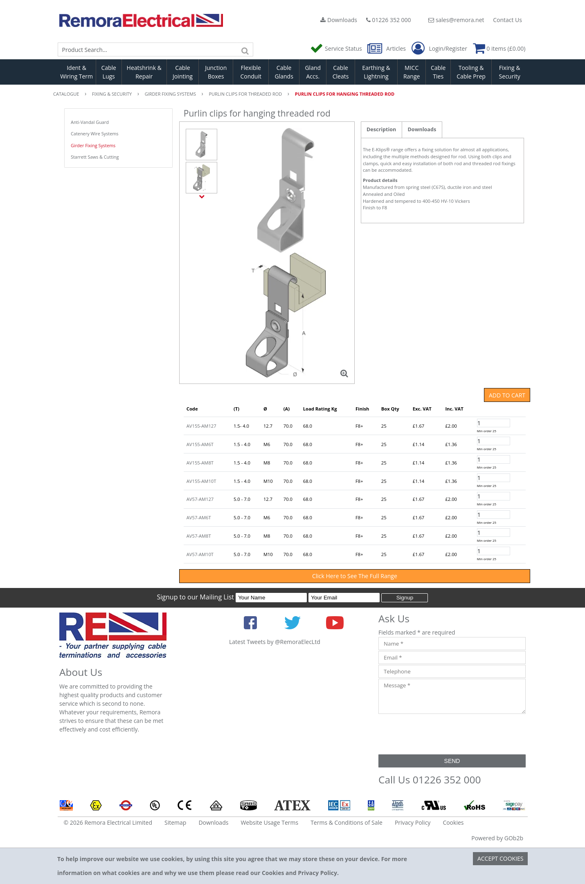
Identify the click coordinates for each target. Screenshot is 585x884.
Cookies (453, 822)
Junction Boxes (216, 72)
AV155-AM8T (200, 463)
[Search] (245, 49)
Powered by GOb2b (497, 838)
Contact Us (507, 20)
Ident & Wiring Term (76, 72)
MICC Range (411, 72)
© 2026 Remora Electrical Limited (108, 822)
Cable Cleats (341, 72)
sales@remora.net (456, 20)
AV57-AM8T (199, 536)
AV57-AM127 (200, 499)
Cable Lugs (108, 72)
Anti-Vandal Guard (90, 122)
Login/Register (439, 49)
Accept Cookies (500, 858)
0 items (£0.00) (499, 48)
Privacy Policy (412, 822)
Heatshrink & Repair (144, 72)
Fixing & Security (509, 72)
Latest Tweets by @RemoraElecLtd (274, 642)
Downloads (338, 20)
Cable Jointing (183, 72)
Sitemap (175, 822)
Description (381, 129)
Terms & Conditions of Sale (346, 822)
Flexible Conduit (250, 72)
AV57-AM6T (199, 517)
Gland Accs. (313, 72)
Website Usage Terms (269, 822)
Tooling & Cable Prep (471, 72)
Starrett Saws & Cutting (95, 157)
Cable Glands (283, 72)
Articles (387, 48)
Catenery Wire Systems (95, 133)
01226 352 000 (388, 20)
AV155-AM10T (201, 481)
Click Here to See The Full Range (354, 576)
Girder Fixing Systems (93, 145)
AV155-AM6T (200, 444)
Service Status (336, 48)
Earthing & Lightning (376, 72)
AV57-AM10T (200, 554)
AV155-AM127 (201, 426)
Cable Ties (438, 72)
